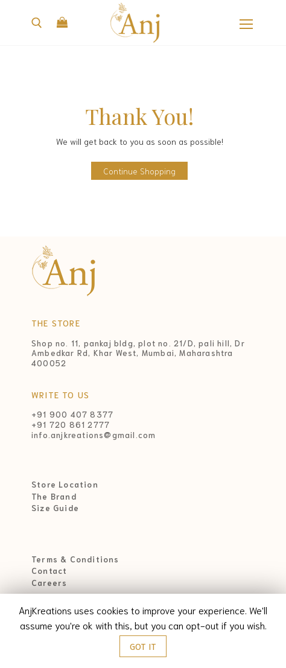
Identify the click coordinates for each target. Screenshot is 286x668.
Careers (49, 583)
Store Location (64, 484)
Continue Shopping (139, 170)
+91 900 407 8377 (72, 414)
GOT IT (143, 646)
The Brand (54, 496)
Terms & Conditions (75, 559)
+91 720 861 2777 (70, 424)
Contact (49, 571)
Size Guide (55, 508)
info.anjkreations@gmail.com (93, 435)
